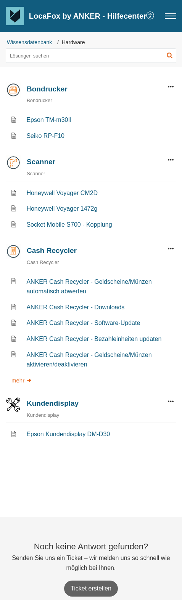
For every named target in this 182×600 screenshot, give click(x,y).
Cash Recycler (52, 250)
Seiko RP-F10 (45, 136)
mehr (21, 380)
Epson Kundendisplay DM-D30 (68, 434)
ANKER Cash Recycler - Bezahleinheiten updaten (93, 339)
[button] (150, 16)
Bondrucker (47, 89)
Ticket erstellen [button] (91, 588)
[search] (91, 55)
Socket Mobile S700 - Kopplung (69, 224)
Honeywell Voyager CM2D (62, 193)
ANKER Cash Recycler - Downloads (75, 307)
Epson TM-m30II (48, 120)
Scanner (41, 162)
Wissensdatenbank (29, 42)
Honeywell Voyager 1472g (61, 208)
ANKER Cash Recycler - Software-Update (83, 323)
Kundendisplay (53, 403)
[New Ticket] (91, 588)
